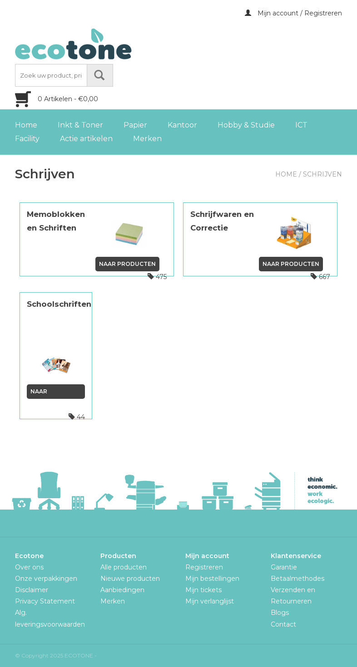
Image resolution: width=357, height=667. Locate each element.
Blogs (280, 612)
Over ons (29, 567)
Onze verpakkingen (46, 578)
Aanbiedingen (122, 590)
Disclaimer (31, 590)
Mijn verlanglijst (209, 601)
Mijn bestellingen (212, 578)
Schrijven (322, 174)
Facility (27, 138)
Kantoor (182, 125)
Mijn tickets (203, 590)
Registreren (204, 567)
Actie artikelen (86, 138)
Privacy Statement (45, 601)
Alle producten (123, 567)
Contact (283, 624)
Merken (147, 138)
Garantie (284, 567)
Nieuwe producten (130, 578)
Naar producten (127, 263)
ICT (301, 125)
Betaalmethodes (297, 578)
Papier (135, 125)
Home (26, 125)
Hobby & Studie (246, 125)
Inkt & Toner (80, 125)
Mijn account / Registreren (293, 13)
